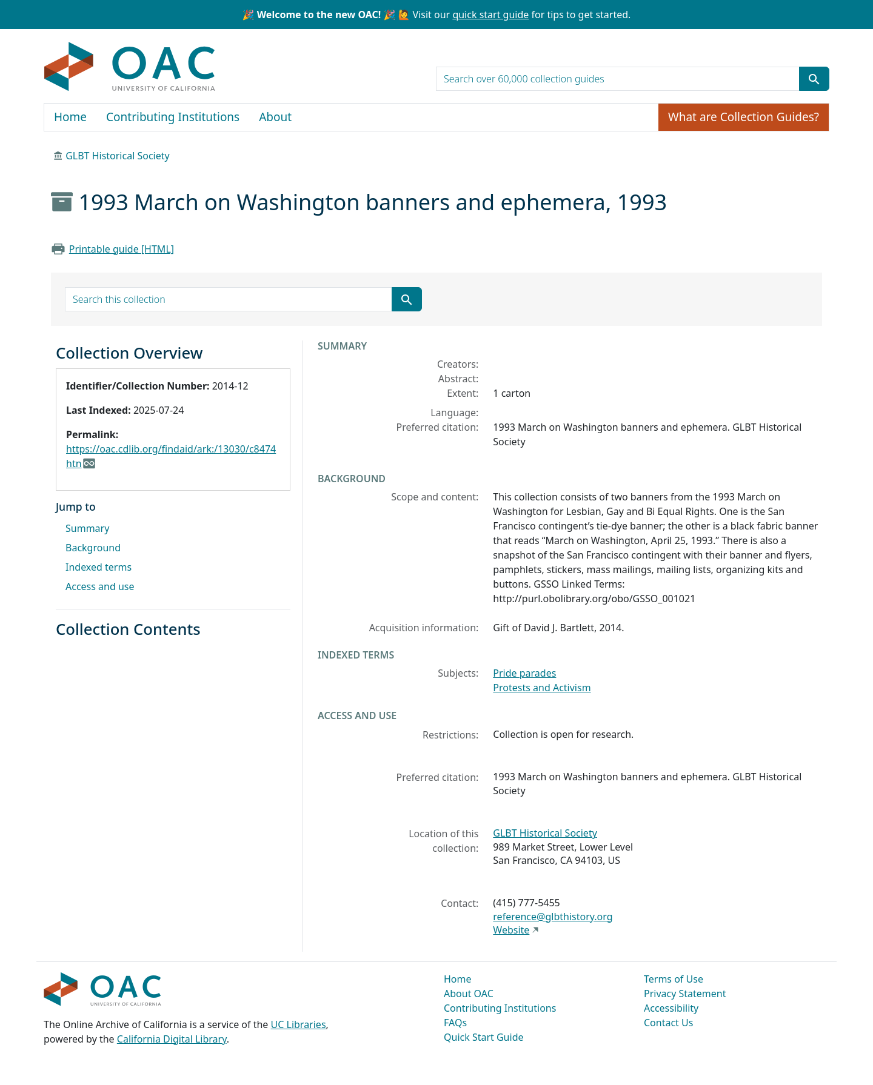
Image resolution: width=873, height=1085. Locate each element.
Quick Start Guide (484, 1037)
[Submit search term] (814, 79)
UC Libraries (298, 1024)
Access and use (100, 586)
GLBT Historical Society (117, 155)
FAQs (455, 1022)
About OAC (468, 993)
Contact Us (668, 1022)
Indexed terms (98, 567)
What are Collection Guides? (743, 117)
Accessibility (671, 1008)
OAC (130, 67)
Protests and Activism (541, 687)
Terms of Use (673, 979)
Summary (87, 528)
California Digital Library (172, 1039)
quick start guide (490, 14)
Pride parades (524, 673)
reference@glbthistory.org (552, 916)
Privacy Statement (685, 993)
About (275, 117)
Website (511, 930)
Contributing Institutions (172, 117)
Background (93, 547)
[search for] (618, 79)
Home (70, 117)
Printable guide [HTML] (121, 249)
